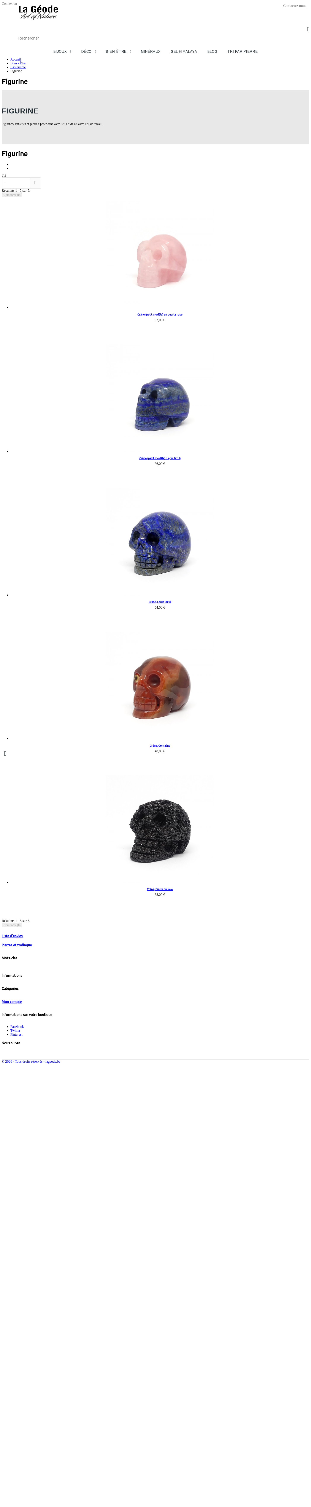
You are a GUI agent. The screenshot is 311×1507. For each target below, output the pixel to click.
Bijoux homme (29, 1271)
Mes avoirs (18, 1417)
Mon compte (12, 1401)
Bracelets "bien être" (33, 1263)
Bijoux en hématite (32, 1267)
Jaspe (121, 1118)
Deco (15, 944)
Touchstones (21, 989)
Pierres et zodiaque (17, 1089)
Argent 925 (71, 1118)
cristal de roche (138, 1118)
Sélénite (24, 1294)
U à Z (31, 1322)
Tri (4, 175)
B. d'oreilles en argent (43, 1244)
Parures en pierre (39, 1228)
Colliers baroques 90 (42, 1256)
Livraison (17, 1153)
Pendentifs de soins (23, 961)
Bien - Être (19, 953)
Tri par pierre (242, 51)
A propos (16, 1165)
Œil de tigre (36, 1372)
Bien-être (116, 51)
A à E (31, 1306)
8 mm (49, 1217)
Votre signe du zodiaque (27, 1097)
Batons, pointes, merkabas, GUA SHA (36, 1002)
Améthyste (27, 1118)
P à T (31, 1318)
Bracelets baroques (41, 1259)
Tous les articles (22, 1051)
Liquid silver (91, 1118)
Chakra (157, 1118)
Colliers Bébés (22, 983)
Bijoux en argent (30, 1232)
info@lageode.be (34, 1461)
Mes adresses (19, 1420)
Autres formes (29, 1291)
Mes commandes (22, 1409)
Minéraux (151, 51)
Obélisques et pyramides (36, 1283)
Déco (86, 51)
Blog (212, 51)
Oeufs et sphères (30, 1287)
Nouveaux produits (23, 1145)
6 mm (49, 1213)
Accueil (15, 59)
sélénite (108, 1118)
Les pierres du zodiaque (26, 1101)
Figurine (18, 1009)
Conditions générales (25, 1161)
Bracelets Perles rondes (52, 1209)
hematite (44, 1118)
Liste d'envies (12, 1061)
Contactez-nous (294, 6)
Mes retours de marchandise (29, 1413)
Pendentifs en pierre (41, 1224)
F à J (31, 1310)
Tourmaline (36, 1365)
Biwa (57, 1118)
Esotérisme (18, 968)
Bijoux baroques (30, 1248)
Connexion (9, 3)
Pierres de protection (24, 1018)
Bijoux (60, 51)
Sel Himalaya (184, 51)
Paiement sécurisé (22, 1173)
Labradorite (36, 1368)
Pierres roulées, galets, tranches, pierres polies (40, 1024)
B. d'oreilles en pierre (42, 1221)
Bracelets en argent (41, 1240)
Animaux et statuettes (34, 1279)
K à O (32, 1314)
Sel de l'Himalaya (23, 1043)
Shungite (34, 1361)
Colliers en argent (40, 1236)
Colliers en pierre (40, 1201)
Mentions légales (22, 1157)
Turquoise (10, 1118)
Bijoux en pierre (30, 1197)
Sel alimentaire (29, 1388)
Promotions (18, 1141)
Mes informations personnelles (31, 1424)
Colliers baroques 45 (42, 1252)
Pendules (18, 996)
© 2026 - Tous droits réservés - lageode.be (31, 1503)
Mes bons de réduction (26, 1428)
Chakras (18, 976)
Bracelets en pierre (41, 1205)
